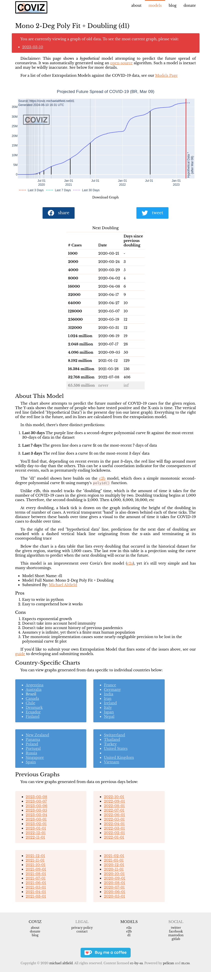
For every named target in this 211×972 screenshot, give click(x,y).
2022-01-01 (114, 837)
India (108, 694)
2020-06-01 (114, 892)
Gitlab (176, 939)
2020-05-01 (114, 896)
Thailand (112, 739)
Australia (34, 689)
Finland (33, 716)
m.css (185, 963)
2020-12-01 (114, 865)
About (136, 5)
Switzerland (114, 735)
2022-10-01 (114, 797)
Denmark (34, 707)
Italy (108, 707)
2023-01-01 (36, 828)
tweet (152, 213)
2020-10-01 (114, 874)
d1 (129, 935)
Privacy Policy (82, 928)
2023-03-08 (36, 797)
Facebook (176, 931)
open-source (121, 63)
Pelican (168, 963)
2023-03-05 (36, 810)
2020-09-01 (114, 878)
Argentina (35, 685)
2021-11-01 (35, 860)
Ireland (110, 703)
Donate (189, 5)
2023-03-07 (36, 801)
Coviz (35, 922)
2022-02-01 (114, 833)
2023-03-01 (36, 819)
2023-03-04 (36, 815)
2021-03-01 (36, 896)
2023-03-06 (36, 806)
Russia (31, 753)
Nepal (109, 716)
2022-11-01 (35, 837)
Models (155, 5)
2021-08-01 (36, 874)
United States (116, 748)
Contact (82, 931)
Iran (107, 698)
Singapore (35, 757)
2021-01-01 (114, 860)
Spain (31, 762)
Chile (30, 703)
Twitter (176, 928)
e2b (102, 478)
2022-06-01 (114, 815)
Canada (32, 698)
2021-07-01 (36, 878)
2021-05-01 (36, 887)
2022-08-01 (114, 806)
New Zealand (37, 735)
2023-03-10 (32, 47)
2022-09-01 (114, 801)
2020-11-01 (114, 869)
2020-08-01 (114, 883)
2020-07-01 (114, 887)
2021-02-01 (114, 856)
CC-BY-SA (136, 963)
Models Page (166, 75)
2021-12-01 (35, 856)
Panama (33, 739)
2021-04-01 (36, 892)
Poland (32, 744)
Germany (112, 689)
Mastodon (175, 935)
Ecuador (33, 712)
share (58, 213)
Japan (109, 712)
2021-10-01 (36, 865)
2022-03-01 (114, 828)
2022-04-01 (114, 824)
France (110, 685)
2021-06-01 (36, 883)
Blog (172, 5)
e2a (130, 563)
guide (20, 654)
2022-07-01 (114, 810)
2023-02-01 (36, 824)
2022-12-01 (36, 833)
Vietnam (111, 762)
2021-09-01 (36, 869)
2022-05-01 (114, 819)
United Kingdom (119, 757)
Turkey (110, 744)
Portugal (33, 748)
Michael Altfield (63, 585)
